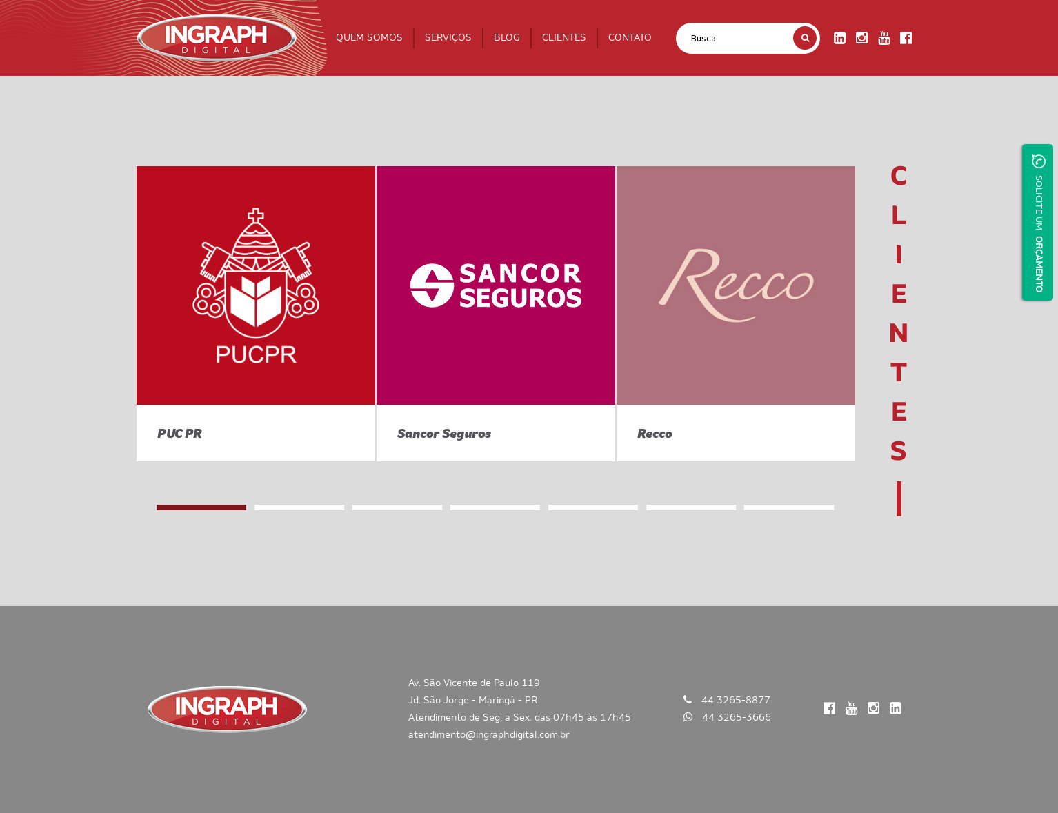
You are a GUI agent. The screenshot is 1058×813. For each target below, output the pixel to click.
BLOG (507, 38)
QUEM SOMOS (369, 38)
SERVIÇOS (448, 38)
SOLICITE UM (1039, 223)
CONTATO (630, 38)
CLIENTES (564, 38)
